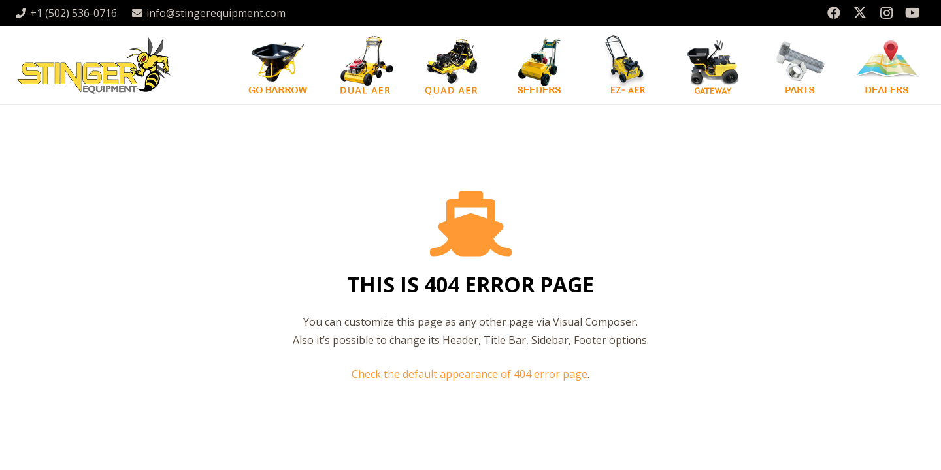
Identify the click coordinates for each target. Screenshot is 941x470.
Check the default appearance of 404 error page (469, 374)
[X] (860, 13)
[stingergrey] (93, 65)
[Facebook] (834, 13)
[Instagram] (886, 13)
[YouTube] (912, 13)
